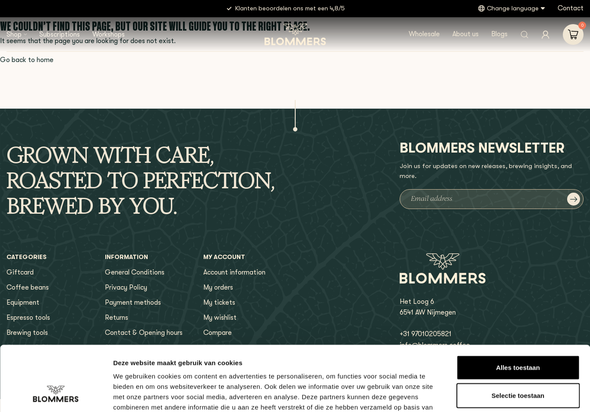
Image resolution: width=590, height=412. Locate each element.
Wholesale (424, 34)
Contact (571, 8)
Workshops (108, 34)
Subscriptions (59, 34)
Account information (234, 272)
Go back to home (27, 60)
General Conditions (134, 272)
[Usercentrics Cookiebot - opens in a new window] (56, 395)
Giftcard (20, 272)
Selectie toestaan (518, 338)
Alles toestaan (518, 310)
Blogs (499, 34)
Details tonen (466, 395)
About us (465, 34)
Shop (14, 34)
